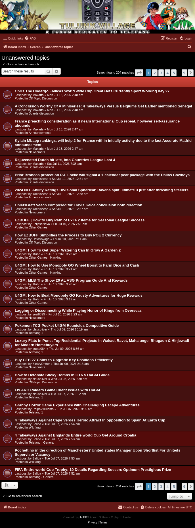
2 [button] (155, 72)
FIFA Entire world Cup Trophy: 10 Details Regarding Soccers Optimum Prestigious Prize (93, 469)
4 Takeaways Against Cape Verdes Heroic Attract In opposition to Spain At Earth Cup (90, 420)
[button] (139, 72)
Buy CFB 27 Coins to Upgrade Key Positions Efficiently (64, 360)
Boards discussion (41, 113)
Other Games (38, 227)
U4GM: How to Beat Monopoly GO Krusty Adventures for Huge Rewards (78, 295)
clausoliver (39, 329)
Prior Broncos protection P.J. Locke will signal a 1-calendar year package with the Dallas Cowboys (102, 175)
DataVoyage (40, 239)
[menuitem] (30, 38)
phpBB (83, 517)
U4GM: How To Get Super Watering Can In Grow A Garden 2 (68, 250)
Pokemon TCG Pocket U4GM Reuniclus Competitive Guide (67, 325)
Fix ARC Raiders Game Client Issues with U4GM (57, 390)
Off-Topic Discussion (43, 98)
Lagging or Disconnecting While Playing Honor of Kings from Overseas (78, 310)
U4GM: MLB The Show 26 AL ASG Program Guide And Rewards (71, 280)
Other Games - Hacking (45, 257)
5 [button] (174, 72)
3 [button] (161, 72)
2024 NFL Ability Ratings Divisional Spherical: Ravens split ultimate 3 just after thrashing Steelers (101, 190)
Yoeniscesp (40, 178)
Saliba (36, 424)
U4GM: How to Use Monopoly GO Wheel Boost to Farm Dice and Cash (77, 265)
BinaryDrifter (41, 363)
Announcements (40, 132)
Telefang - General (41, 442)
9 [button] (184, 72)
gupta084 (38, 348)
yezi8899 (38, 314)
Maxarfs (37, 95)
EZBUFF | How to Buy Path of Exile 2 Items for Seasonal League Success (79, 220)
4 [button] (167, 72)
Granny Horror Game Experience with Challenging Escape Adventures (77, 405)
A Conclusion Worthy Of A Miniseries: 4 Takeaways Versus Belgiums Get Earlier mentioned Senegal (103, 106)
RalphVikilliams (42, 409)
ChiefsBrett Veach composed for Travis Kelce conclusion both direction (78, 205)
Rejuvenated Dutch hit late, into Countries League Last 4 (65, 160)
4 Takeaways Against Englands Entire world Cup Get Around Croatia (75, 435)
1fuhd (36, 254)
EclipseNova (41, 224)
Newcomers (37, 152)
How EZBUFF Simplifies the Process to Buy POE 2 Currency (68, 235)
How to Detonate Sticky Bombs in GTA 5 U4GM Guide (62, 375)
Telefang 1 (36, 332)
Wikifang (35, 427)
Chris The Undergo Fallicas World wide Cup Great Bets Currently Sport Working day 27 (92, 91)
